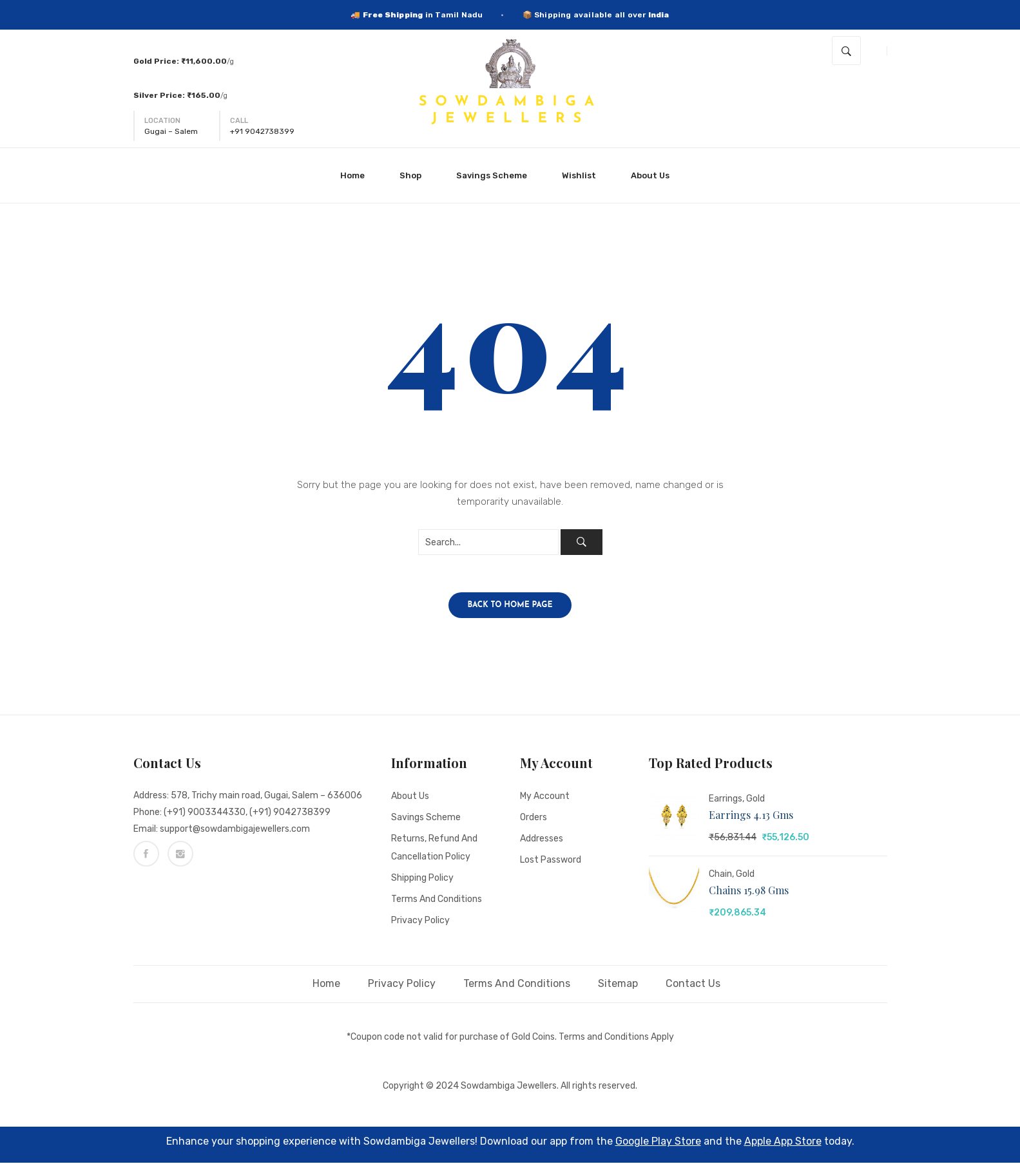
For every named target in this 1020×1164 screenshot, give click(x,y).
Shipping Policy (422, 879)
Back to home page (510, 606)
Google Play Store (658, 1142)
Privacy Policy (420, 921)
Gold (755, 799)
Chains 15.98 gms (749, 891)
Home (326, 985)
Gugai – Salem (171, 131)
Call (239, 120)
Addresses (541, 839)
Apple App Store (783, 1142)
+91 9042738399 (262, 131)
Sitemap (618, 985)
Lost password (550, 861)
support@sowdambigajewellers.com (235, 830)
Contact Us (693, 985)
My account (545, 797)
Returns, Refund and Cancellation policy (434, 848)
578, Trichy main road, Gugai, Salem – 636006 (266, 796)
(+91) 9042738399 (290, 813)
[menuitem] (358, 175)
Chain (720, 875)
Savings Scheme (426, 818)
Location (162, 120)
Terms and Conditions (436, 900)
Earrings (725, 799)
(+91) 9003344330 (204, 813)
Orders (533, 818)
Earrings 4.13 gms (751, 816)
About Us (410, 797)
